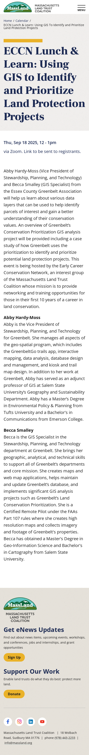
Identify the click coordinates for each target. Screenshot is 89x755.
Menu (81, 10)
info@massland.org (18, 743)
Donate (14, 694)
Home (8, 20)
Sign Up (14, 657)
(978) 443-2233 (65, 738)
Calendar (22, 20)
